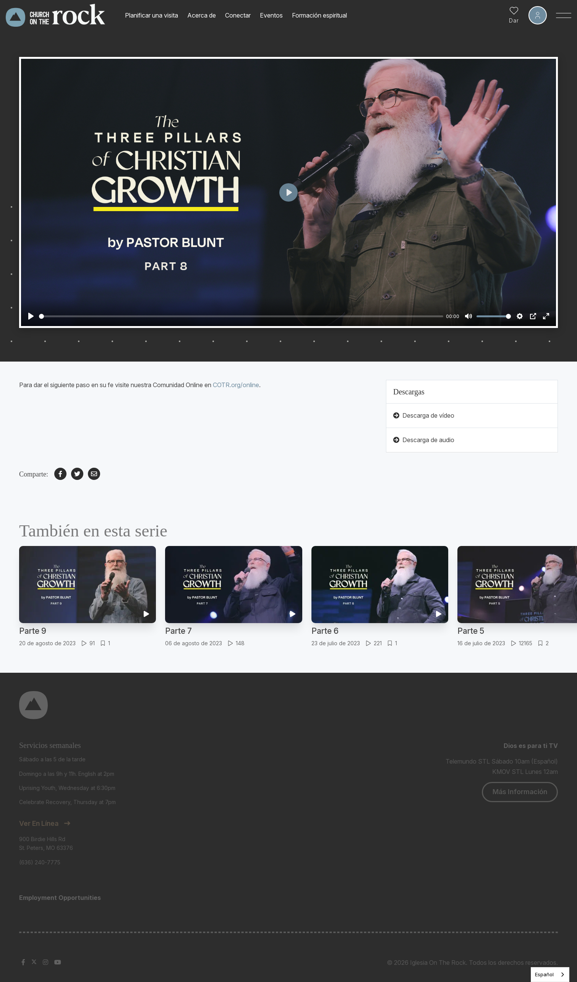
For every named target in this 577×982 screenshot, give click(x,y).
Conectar (238, 15)
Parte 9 (32, 631)
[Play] (31, 316)
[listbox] (550, 974)
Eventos (271, 15)
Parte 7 (178, 631)
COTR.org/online (236, 385)
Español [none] (544, 974)
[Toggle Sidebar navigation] (563, 15)
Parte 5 (470, 631)
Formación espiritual (319, 15)
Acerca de (201, 15)
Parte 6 (325, 631)
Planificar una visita (151, 15)
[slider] (241, 316)
